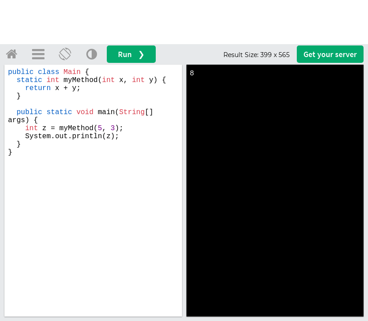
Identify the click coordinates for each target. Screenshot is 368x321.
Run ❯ (131, 54)
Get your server (330, 54)
